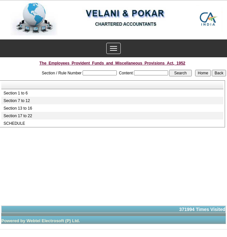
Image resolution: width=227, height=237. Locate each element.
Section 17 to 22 (18, 116)
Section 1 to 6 (16, 93)
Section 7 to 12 (17, 100)
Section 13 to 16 (18, 108)
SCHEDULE (14, 123)
